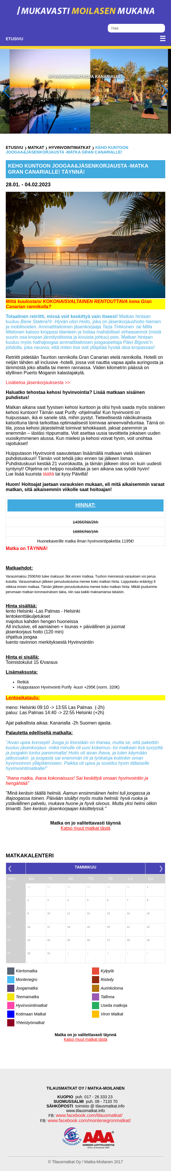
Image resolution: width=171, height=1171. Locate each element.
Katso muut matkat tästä (85, 828)
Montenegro (26, 979)
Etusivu (14, 39)
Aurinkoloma (112, 988)
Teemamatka (27, 996)
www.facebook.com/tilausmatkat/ (89, 1115)
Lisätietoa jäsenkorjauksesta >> (38, 382)
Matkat (36, 147)
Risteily (107, 979)
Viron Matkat (112, 1014)
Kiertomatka (26, 971)
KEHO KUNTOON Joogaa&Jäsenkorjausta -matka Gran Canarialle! (67, 149)
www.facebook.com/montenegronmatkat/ (89, 1120)
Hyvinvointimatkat (70, 147)
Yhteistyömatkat (30, 1022)
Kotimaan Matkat (31, 1014)
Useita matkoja (114, 1005)
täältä (48, 474)
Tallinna (107, 996)
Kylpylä (107, 971)
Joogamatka (27, 988)
